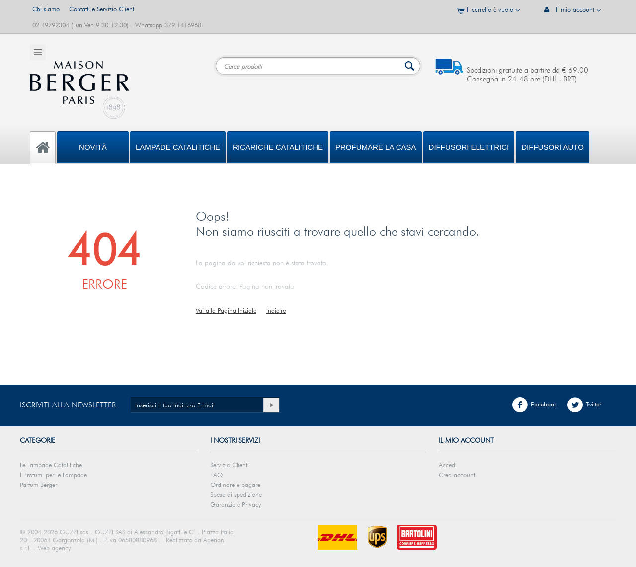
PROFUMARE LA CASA (375, 147)
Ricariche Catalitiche (278, 147)
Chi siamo (46, 9)
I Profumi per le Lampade (53, 475)
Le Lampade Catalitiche (51, 465)
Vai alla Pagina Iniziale (226, 310)
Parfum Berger (38, 484)
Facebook (534, 405)
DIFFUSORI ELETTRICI (469, 147)
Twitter (584, 405)
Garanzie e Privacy (235, 504)
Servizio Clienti (229, 465)
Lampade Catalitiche (178, 147)
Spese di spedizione (236, 494)
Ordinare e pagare (235, 484)
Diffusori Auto (552, 147)
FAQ (216, 475)
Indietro (276, 310)
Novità (93, 147)
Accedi (448, 465)
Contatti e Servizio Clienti (102, 9)
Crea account (457, 475)
